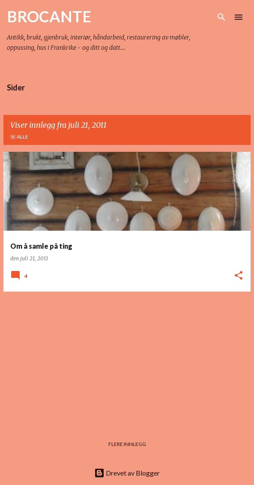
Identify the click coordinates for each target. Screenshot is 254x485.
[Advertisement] (127, 358)
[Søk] (221, 17)
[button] (238, 276)
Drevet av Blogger (127, 473)
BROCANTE (49, 16)
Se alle (19, 136)
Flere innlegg (127, 444)
